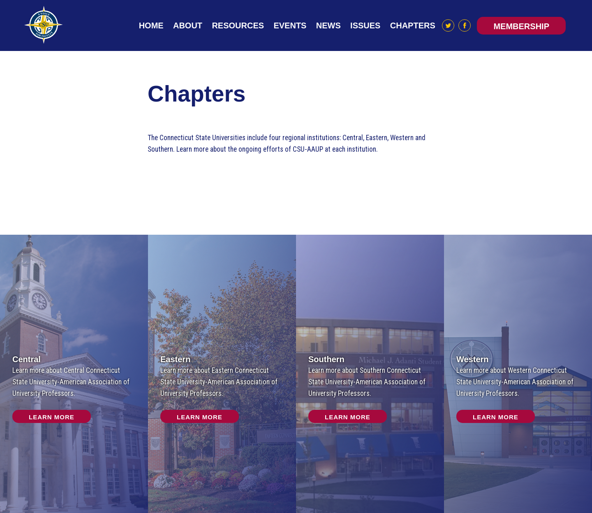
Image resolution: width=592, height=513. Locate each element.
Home (151, 25)
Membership (521, 26)
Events (289, 25)
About (187, 25)
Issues (365, 25)
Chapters (412, 25)
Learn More (51, 417)
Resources (238, 25)
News (328, 25)
